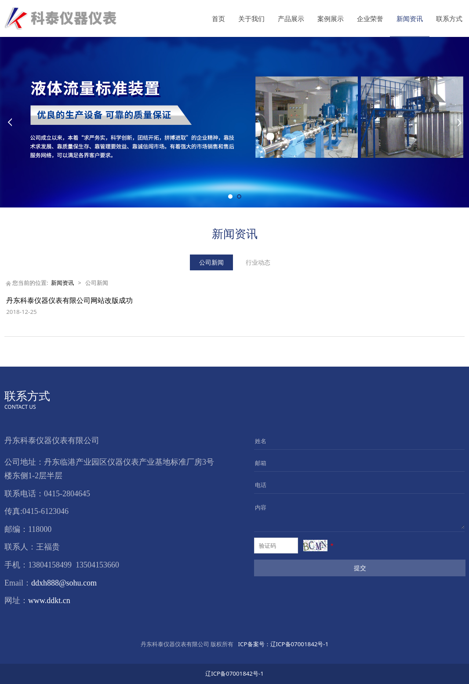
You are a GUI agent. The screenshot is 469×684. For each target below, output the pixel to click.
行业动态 (258, 262)
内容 (260, 507)
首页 (218, 18)
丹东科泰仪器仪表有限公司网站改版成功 (69, 300)
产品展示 (291, 18)
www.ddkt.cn (49, 600)
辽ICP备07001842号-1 (282, 644)
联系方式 (449, 18)
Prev (9, 122)
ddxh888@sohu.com (64, 582)
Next (459, 122)
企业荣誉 (370, 18)
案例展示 (330, 18)
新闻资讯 (409, 18)
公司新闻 (211, 262)
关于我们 (251, 18)
